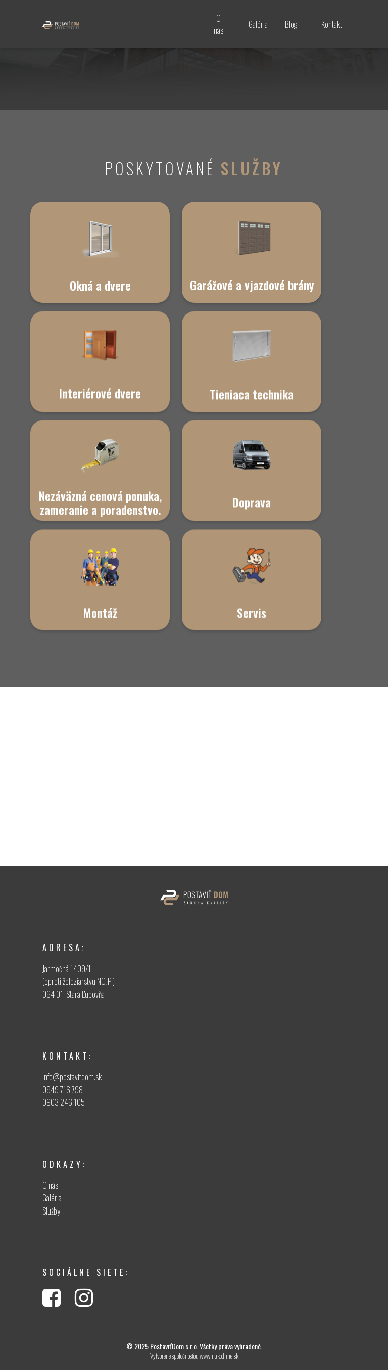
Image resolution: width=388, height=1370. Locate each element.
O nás (50, 1185)
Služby (51, 1211)
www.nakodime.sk (219, 1356)
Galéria (52, 1198)
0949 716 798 (62, 1090)
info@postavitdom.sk (72, 1077)
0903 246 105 (63, 1102)
